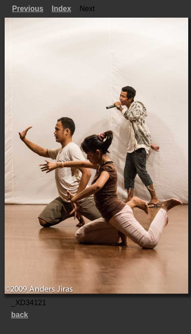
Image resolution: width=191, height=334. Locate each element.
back (19, 315)
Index (61, 9)
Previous (28, 9)
